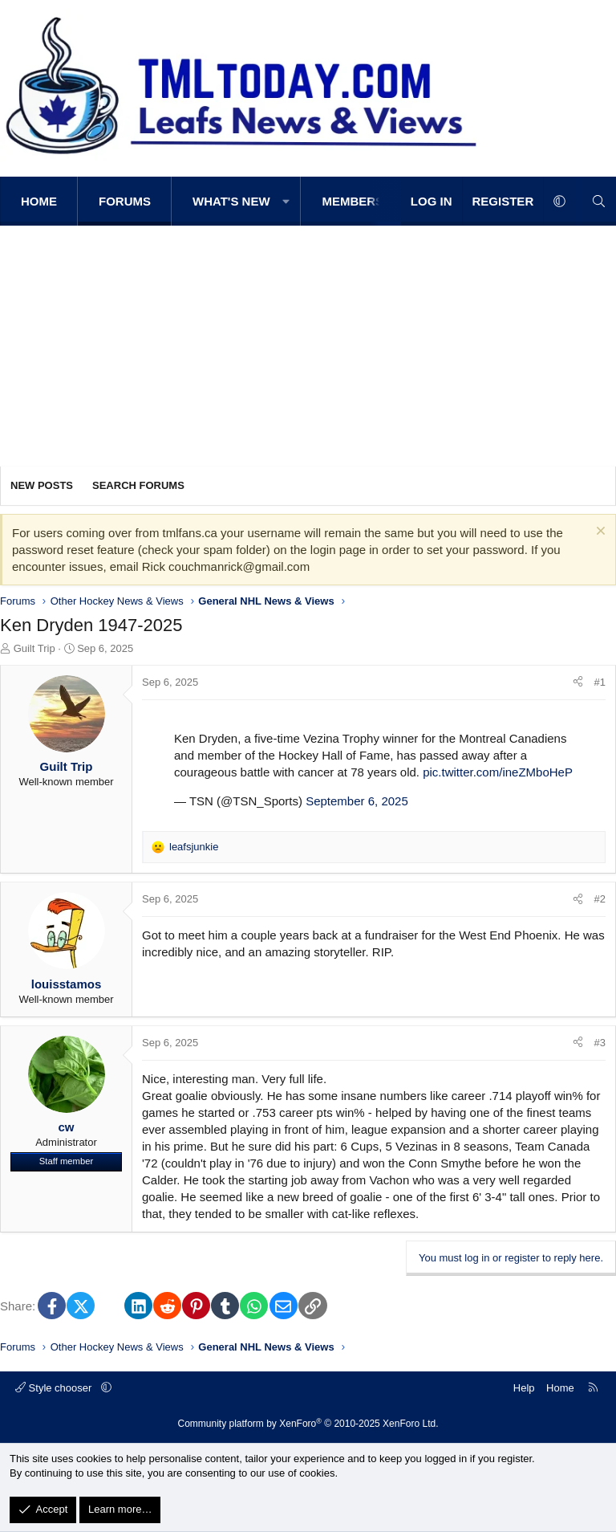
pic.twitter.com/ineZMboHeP (498, 772)
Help (524, 1388)
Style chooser (55, 1388)
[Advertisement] (308, 346)
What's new (231, 201)
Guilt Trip (34, 648)
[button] (287, 201)
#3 (600, 1043)
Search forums (138, 485)
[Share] (578, 682)
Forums (125, 201)
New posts (41, 485)
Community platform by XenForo (308, 1423)
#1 (600, 682)
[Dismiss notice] (599, 532)
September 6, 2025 (357, 801)
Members (352, 201)
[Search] (599, 201)
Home (39, 201)
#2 (600, 899)
